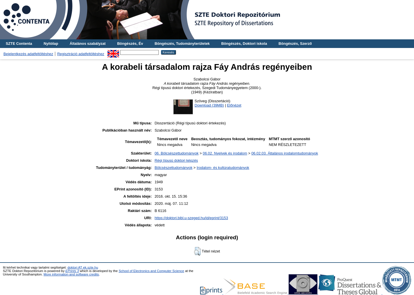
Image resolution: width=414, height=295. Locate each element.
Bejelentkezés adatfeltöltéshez (28, 54)
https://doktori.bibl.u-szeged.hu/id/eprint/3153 (191, 218)
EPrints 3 (72, 271)
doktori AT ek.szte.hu (83, 267)
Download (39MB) (209, 105)
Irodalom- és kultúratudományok (223, 167)
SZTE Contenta (19, 43)
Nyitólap (51, 43)
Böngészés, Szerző (295, 43)
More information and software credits (71, 274)
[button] (197, 251)
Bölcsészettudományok (174, 167)
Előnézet (234, 105)
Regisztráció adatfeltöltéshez (80, 54)
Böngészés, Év (130, 43)
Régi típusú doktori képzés (176, 160)
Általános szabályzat (88, 43)
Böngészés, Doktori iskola (244, 43)
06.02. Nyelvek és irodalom (225, 153)
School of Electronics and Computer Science (151, 271)
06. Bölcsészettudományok (177, 153)
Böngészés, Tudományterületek (182, 43)
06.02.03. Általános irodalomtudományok (284, 153)
